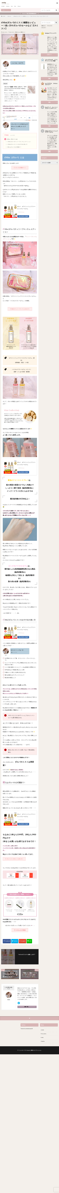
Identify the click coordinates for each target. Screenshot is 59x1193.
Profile (42, 1039)
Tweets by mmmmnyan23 (27, 1030)
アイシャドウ (21, 10)
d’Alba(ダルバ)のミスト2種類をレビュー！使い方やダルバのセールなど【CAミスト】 (30, 16)
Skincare (9, 16)
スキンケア (27, 10)
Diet (17, 6)
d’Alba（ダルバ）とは (10, 139)
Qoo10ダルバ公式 (23, 216)
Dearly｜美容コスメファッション (34, 1052)
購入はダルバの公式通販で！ (14, 147)
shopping (43, 1043)
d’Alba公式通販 (21, 931)
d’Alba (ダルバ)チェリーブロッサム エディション (18, 142)
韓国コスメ (14, 10)
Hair (13, 6)
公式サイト (49, 54)
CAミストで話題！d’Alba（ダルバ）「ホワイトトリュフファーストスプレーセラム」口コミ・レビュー (15, 88)
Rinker (23, 212)
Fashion (9, 6)
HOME (3, 16)
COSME (3, 6)
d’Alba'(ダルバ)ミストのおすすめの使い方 (16, 145)
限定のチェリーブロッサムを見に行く (20, 309)
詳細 (49, 78)
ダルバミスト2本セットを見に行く (16, 859)
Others (21, 6)
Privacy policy (44, 1035)
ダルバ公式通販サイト (21, 168)
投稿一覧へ (26, 1008)
